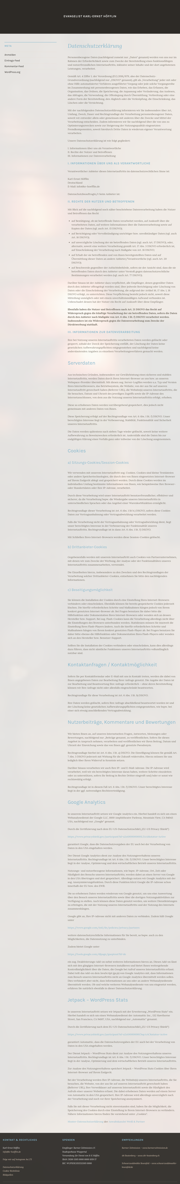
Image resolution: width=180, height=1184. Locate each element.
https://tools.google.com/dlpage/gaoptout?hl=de (97, 954)
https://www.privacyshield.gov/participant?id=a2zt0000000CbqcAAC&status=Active (117, 1034)
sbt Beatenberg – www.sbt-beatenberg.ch (141, 1155)
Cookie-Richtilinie (11, 1171)
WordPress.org (11, 70)
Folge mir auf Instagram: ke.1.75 (17, 1159)
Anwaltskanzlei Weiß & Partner (127, 1121)
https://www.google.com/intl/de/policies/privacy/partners (104, 927)
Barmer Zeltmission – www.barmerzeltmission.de (145, 1147)
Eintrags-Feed (11, 60)
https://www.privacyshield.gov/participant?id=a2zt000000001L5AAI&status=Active (117, 836)
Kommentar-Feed (12, 65)
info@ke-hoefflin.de (12, 1151)
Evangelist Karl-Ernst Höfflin (90, 16)
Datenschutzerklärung (13, 1167)
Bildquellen (8, 1174)
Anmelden (9, 54)
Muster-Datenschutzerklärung (85, 1121)
